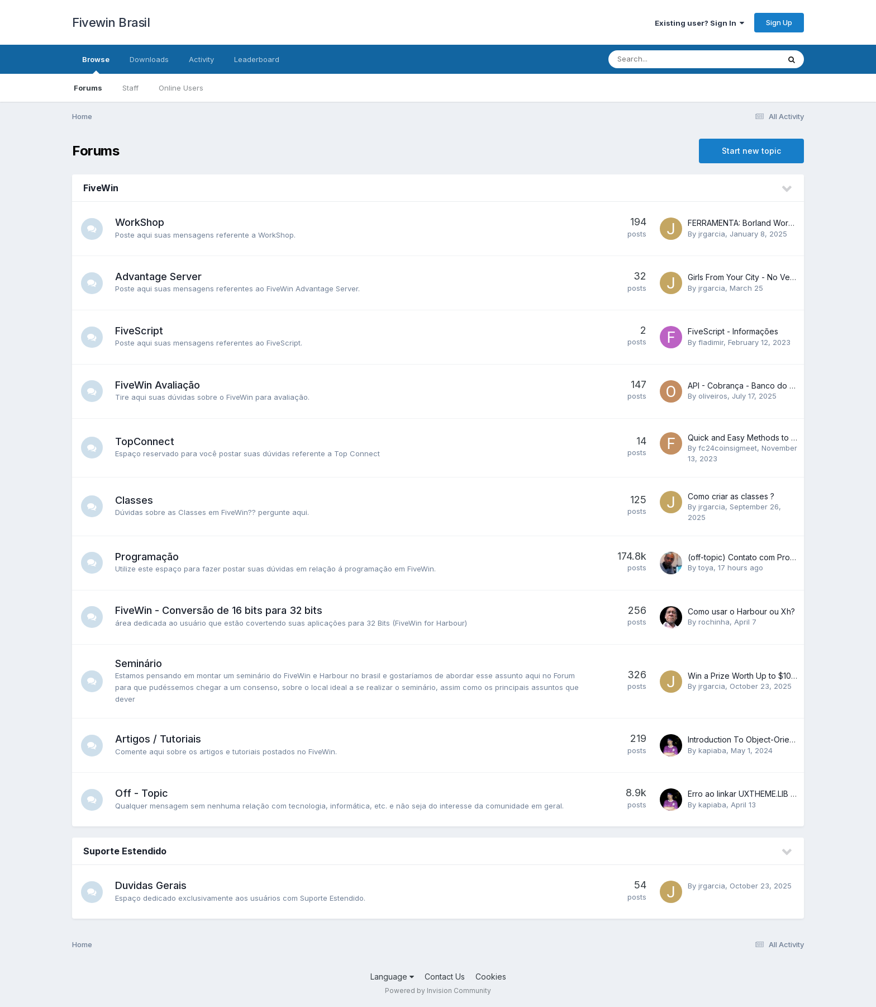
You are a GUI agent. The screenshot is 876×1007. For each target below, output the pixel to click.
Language (392, 976)
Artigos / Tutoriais (159, 739)
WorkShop (140, 222)
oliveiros (712, 395)
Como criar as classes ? (731, 496)
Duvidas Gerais (151, 885)
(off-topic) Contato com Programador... (759, 557)
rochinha (714, 621)
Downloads (149, 59)
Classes (135, 500)
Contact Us (445, 976)
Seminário (139, 663)
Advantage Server (159, 276)
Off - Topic (142, 793)
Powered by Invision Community (438, 990)
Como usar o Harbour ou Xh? (741, 611)
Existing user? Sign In (699, 22)
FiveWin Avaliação (158, 385)
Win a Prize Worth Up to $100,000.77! (757, 675)
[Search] (663, 59)
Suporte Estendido (124, 851)
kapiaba (712, 750)
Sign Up (779, 22)
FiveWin (100, 187)
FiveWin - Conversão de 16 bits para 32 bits (219, 610)
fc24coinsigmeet (727, 447)
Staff (130, 87)
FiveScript (140, 331)
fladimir (710, 342)
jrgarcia (711, 233)
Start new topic (751, 150)
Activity (201, 59)
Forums (88, 87)
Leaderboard (256, 59)
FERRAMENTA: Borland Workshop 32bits (761, 223)
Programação (147, 556)
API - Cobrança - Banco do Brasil (748, 385)
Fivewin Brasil (111, 22)
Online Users (181, 87)
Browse (96, 64)
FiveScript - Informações (733, 331)
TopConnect (145, 441)
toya (705, 567)
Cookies (490, 976)
